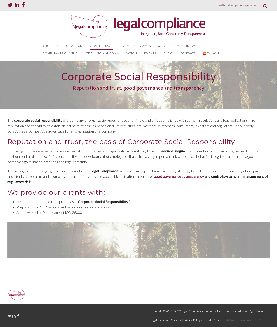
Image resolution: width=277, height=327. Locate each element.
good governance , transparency (179, 176)
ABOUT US (50, 46)
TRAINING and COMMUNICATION (111, 53)
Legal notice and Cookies (165, 320)
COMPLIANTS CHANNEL (60, 53)
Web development (241, 320)
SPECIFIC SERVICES (136, 46)
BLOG (168, 53)
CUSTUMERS (186, 46)
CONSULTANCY (101, 46)
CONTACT (187, 53)
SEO (258, 320)
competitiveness (37, 151)
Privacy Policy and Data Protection (205, 320)
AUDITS (164, 46)
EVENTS (150, 53)
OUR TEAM (74, 46)
